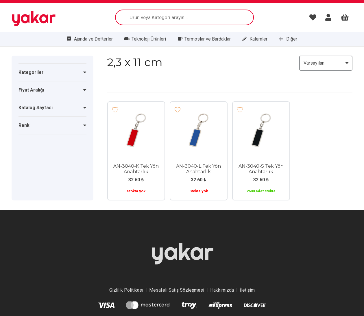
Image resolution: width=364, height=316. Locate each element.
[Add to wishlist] (115, 109)
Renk (24, 125)
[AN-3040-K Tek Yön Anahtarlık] (136, 117)
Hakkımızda (222, 290)
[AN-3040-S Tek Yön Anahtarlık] (261, 117)
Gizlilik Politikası (126, 290)
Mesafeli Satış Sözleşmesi (176, 290)
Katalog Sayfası (36, 107)
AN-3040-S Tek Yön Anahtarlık (261, 168)
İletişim (247, 290)
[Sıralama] (325, 63)
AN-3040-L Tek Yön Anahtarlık (198, 168)
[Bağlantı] (314, 17)
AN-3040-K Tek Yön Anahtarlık (136, 168)
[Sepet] (344, 17)
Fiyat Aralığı (31, 90)
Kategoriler (31, 72)
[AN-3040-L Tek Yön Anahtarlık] (198, 117)
